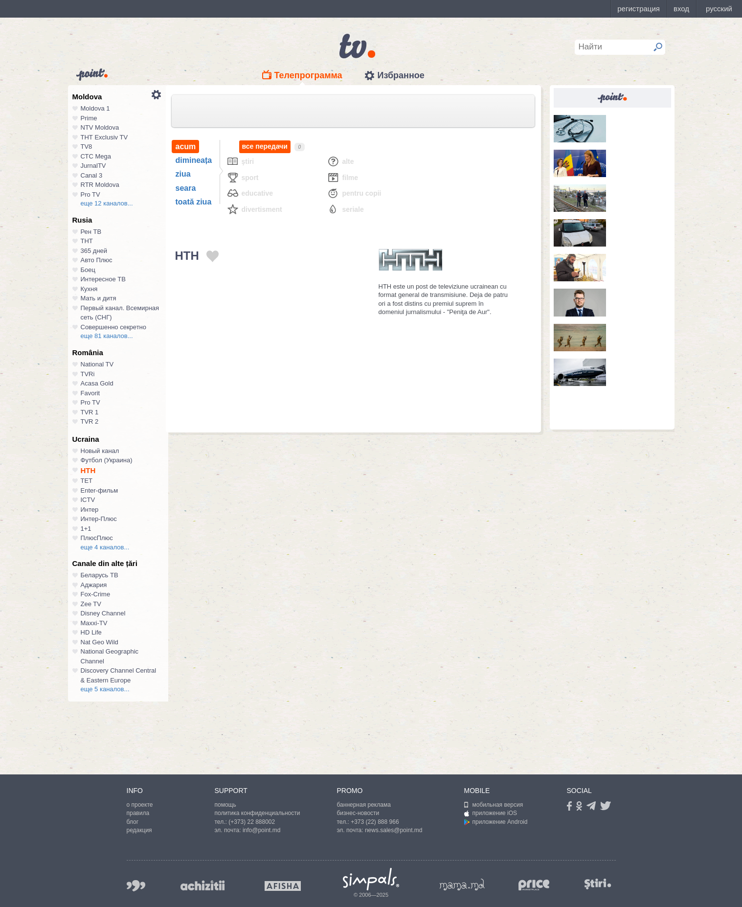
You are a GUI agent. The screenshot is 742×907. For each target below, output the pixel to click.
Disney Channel (103, 613)
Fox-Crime (96, 594)
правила (138, 813)
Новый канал (100, 450)
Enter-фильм (99, 490)
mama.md (462, 884)
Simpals (371, 879)
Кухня (89, 289)
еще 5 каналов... (105, 689)
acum (186, 146)
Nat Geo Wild (99, 642)
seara (186, 188)
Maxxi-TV (94, 623)
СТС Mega (96, 156)
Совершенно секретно (114, 327)
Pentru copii (354, 193)
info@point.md (262, 830)
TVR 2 (90, 421)
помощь (225, 804)
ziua (183, 174)
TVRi (88, 374)
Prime (89, 118)
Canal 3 (92, 175)
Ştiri (240, 161)
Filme (342, 177)
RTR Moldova (100, 184)
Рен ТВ (91, 231)
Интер (90, 509)
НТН (88, 470)
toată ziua (194, 202)
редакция (139, 830)
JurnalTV (93, 165)
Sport (242, 177)
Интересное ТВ (103, 279)
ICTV (88, 499)
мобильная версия (493, 804)
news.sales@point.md (394, 830)
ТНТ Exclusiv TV (104, 137)
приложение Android (496, 821)
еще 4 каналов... (105, 547)
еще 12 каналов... (107, 203)
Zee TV (91, 604)
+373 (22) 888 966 (375, 821)
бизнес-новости (358, 813)
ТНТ (87, 241)
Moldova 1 (95, 108)
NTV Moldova (100, 127)
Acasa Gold (97, 383)
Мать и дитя (98, 298)
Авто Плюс (96, 260)
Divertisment (254, 209)
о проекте (140, 804)
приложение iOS (490, 813)
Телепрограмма (308, 75)
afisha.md (283, 886)
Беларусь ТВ (99, 575)
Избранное (400, 75)
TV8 (86, 146)
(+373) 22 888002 (251, 821)
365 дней (94, 250)
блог (133, 821)
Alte (340, 161)
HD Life (91, 632)
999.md (136, 885)
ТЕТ (87, 480)
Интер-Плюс (99, 518)
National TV (97, 364)
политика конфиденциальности (257, 813)
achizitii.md (202, 885)
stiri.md (598, 884)
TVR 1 (90, 412)
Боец (88, 269)
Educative (249, 193)
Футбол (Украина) (107, 460)
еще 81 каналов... (107, 336)
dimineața (194, 160)
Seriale (345, 209)
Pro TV (90, 194)
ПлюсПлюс (97, 538)
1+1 (86, 528)
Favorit (90, 393)
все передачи (265, 146)
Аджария (94, 585)
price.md (534, 885)
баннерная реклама (364, 804)
